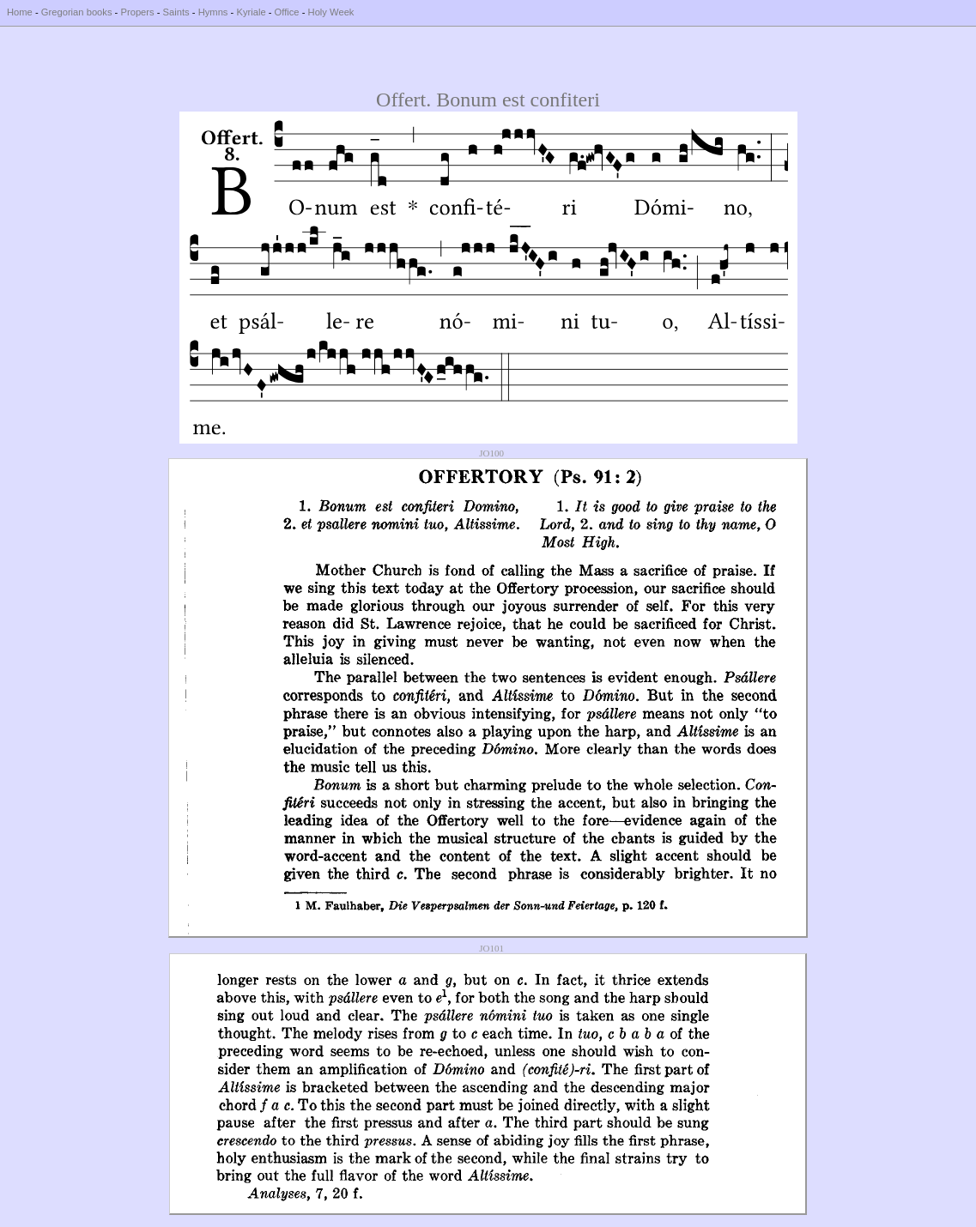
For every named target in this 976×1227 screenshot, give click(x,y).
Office (287, 12)
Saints (176, 12)
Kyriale (250, 12)
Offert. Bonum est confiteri (488, 99)
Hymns (213, 12)
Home (20, 12)
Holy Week (331, 12)
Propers (137, 12)
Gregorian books (76, 12)
